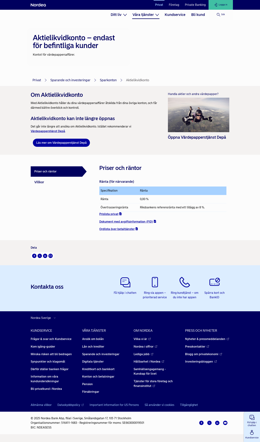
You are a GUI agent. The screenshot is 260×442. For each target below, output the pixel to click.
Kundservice (175, 14)
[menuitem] (119, 15)
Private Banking (195, 4)
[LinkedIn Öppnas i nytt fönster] (45, 256)
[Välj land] (44, 318)
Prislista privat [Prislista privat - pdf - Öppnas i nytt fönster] (110, 214)
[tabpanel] (163, 197)
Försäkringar (90, 391)
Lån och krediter (93, 346)
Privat (159, 4)
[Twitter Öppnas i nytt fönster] (40, 256)
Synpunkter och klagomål (48, 361)
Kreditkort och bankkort (98, 369)
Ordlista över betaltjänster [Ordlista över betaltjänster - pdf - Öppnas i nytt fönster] (118, 229)
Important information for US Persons (114, 405)
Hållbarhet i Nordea (149, 361)
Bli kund (198, 14)
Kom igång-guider (43, 346)
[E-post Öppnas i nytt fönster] (50, 256)
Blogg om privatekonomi (203, 354)
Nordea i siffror (145, 346)
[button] (252, 420)
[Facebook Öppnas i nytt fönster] (34, 256)
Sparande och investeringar (70, 80)
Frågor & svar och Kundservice (51, 339)
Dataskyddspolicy (70, 405)
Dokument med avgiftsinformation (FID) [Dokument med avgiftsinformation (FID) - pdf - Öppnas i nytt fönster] (127, 221)
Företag (174, 4)
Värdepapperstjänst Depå (48, 131)
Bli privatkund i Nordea (46, 389)
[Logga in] (221, 5)
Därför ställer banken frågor (49, 369)
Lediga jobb (143, 354)
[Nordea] (38, 4)
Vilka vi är (142, 339)
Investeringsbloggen (201, 361)
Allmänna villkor (41, 405)
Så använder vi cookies (159, 405)
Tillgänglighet (189, 405)
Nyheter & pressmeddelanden (207, 339)
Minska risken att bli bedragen (51, 354)
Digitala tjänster (93, 361)
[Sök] (221, 15)
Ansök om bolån (93, 339)
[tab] (59, 171)
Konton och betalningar (98, 376)
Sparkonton (108, 80)
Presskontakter (197, 346)
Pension (87, 384)
